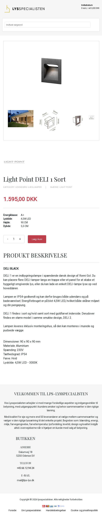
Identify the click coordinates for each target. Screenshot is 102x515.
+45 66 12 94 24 (25, 468)
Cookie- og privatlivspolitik (84, 510)
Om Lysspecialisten (31, 510)
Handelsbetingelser (56, 510)
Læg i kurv (37, 239)
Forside (12, 510)
